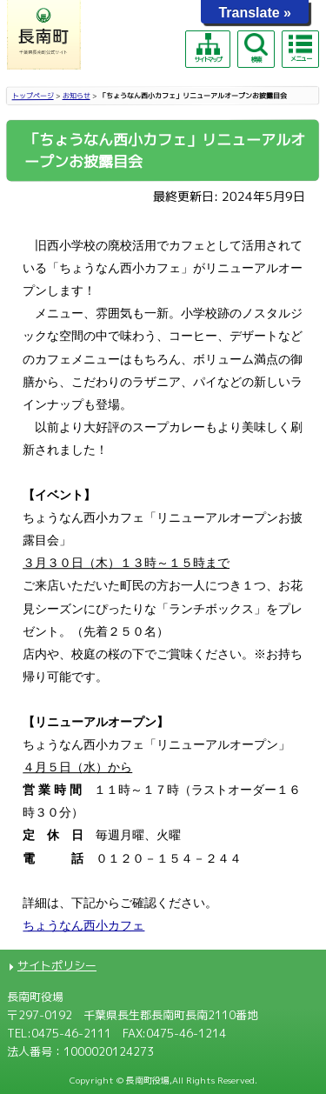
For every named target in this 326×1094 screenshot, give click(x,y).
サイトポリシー (56, 965)
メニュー (300, 48)
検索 (255, 48)
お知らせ (76, 95)
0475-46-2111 (71, 1033)
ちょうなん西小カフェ (83, 925)
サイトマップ (208, 48)
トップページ (33, 95)
